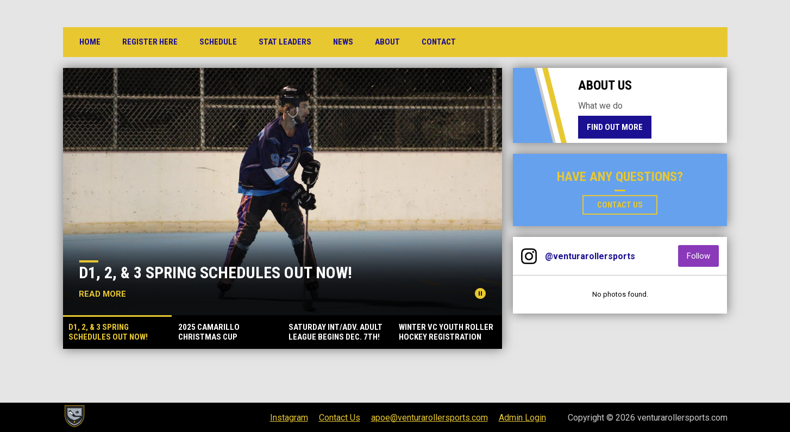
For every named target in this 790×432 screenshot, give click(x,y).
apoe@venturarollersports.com (429, 417)
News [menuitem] (343, 42)
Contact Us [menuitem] (339, 417)
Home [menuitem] (90, 42)
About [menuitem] (387, 42)
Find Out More (615, 127)
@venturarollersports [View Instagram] (590, 256)
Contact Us (620, 205)
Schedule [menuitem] (218, 42)
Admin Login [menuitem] (522, 417)
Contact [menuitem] (439, 42)
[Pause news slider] (480, 293)
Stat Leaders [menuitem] (285, 42)
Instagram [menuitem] (289, 417)
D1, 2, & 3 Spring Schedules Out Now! (215, 272)
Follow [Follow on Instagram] (703, 256)
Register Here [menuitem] (150, 42)
